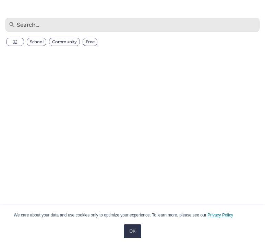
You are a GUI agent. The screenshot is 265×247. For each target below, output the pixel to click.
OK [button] (132, 231)
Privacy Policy (220, 215)
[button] (15, 42)
